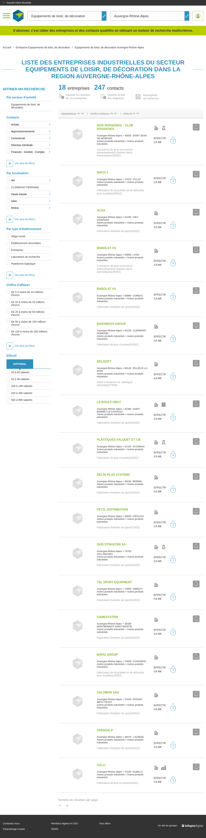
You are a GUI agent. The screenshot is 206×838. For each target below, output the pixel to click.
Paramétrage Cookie (14, 829)
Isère (31, 201)
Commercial (31, 138)
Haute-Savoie (31, 194)
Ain (31, 180)
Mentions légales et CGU (64, 823)
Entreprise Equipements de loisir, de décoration (43, 47)
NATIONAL (19, 363)
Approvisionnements (31, 131)
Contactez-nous (11, 823)
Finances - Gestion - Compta (31, 151)
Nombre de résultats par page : (78, 799)
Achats (31, 124)
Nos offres (104, 823)
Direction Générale (31, 145)
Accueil (7, 47)
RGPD (54, 829)
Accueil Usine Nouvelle (17, 2)
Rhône (31, 207)
